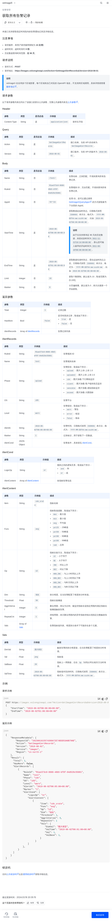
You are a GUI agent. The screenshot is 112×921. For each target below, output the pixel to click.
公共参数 (73, 102)
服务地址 (11, 87)
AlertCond (86, 443)
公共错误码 (12, 874)
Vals (21, 627)
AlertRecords (34, 331)
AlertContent (33, 481)
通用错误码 (29, 874)
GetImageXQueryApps (80, 202)
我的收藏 (39, 22)
